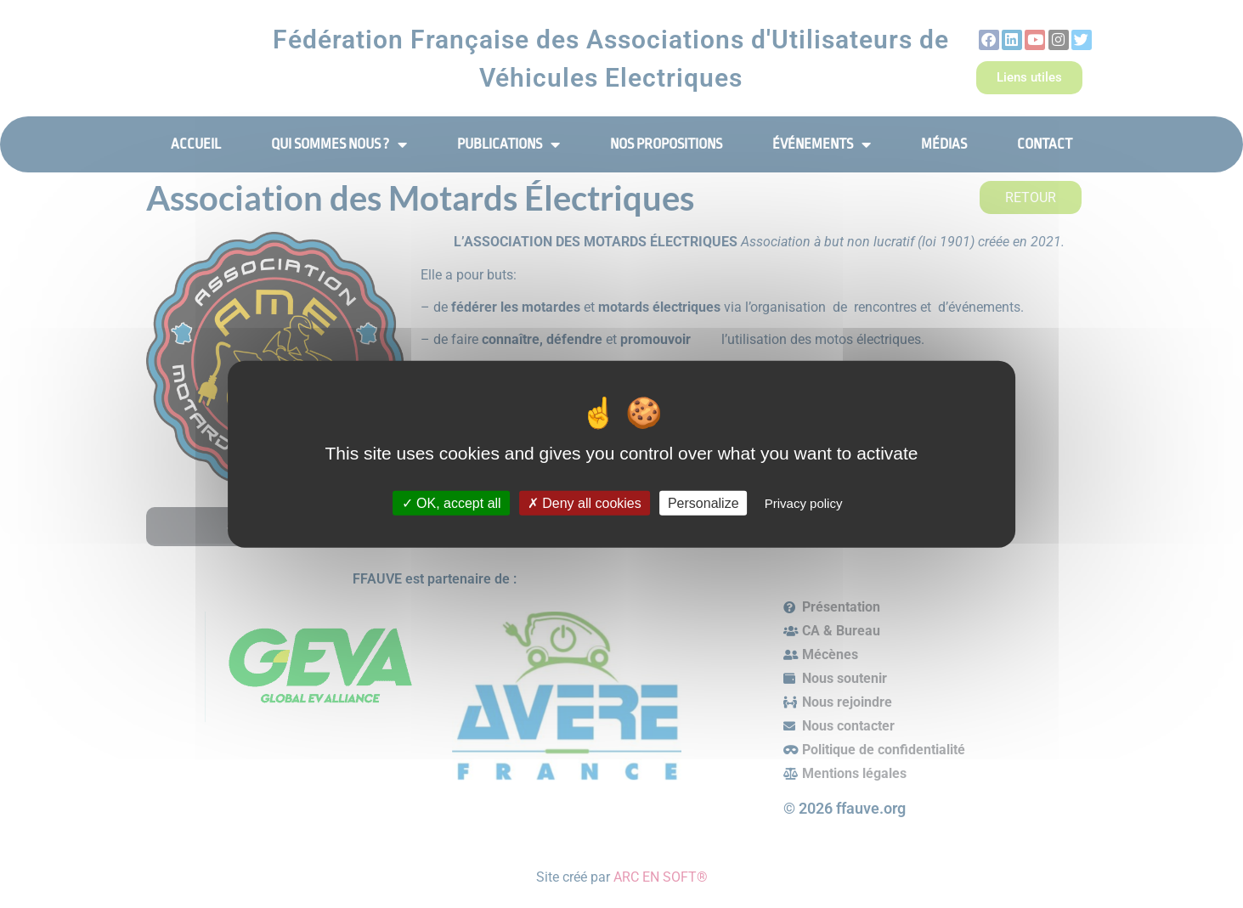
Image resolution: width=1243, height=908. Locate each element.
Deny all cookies (584, 503)
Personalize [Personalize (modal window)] (703, 503)
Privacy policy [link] (804, 503)
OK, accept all (451, 503)
